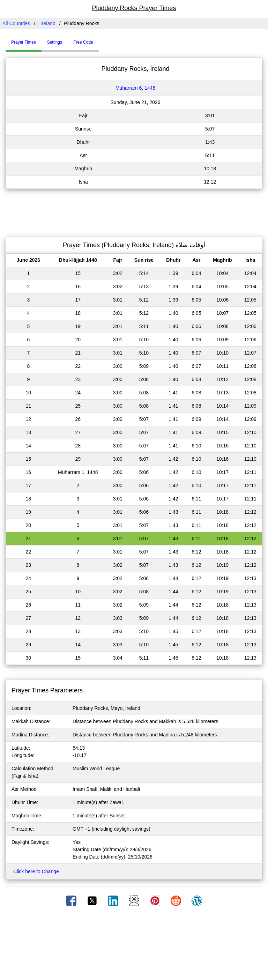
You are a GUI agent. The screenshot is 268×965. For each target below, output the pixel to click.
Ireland (47, 23)
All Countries (16, 23)
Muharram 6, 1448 (135, 88)
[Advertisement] (134, 212)
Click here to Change (36, 871)
